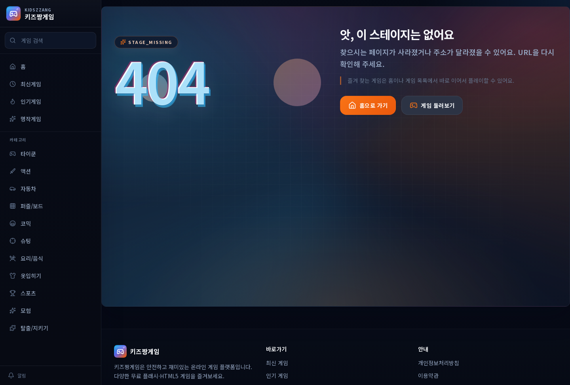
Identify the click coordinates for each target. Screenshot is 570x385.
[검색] (13, 40)
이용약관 (428, 375)
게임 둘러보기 (432, 105)
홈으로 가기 (368, 105)
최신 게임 (277, 363)
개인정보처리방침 (438, 363)
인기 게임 (277, 375)
